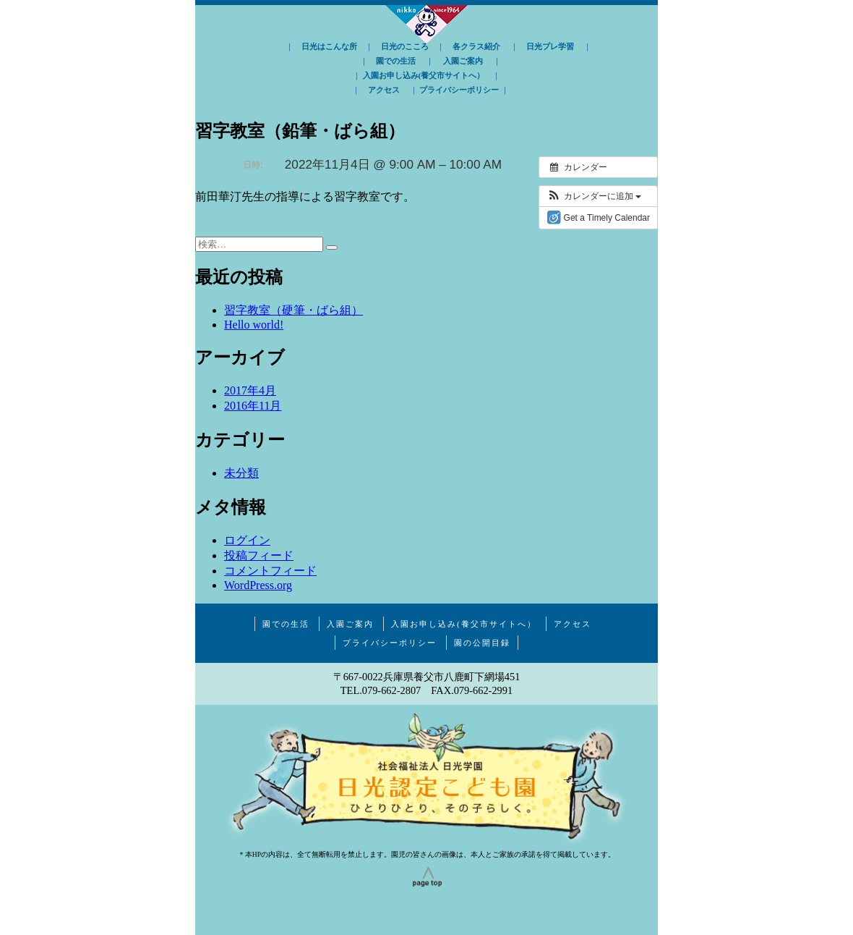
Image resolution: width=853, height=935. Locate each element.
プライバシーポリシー (459, 89)
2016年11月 (252, 405)
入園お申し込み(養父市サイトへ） (424, 75)
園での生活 (396, 60)
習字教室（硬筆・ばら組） (293, 310)
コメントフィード (270, 570)
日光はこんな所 (329, 46)
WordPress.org (258, 585)
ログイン (247, 540)
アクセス (384, 89)
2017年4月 (250, 390)
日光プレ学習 (550, 46)
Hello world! (253, 324)
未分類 (241, 473)
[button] (593, 196)
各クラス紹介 (476, 46)
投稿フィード (258, 555)
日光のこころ (405, 46)
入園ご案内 (463, 60)
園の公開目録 (482, 642)
